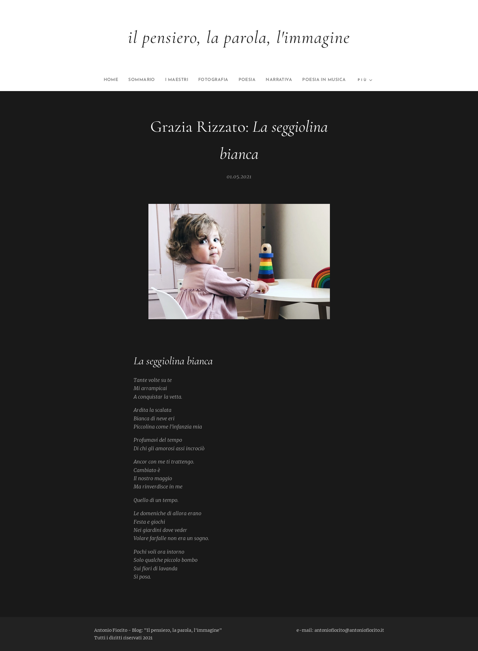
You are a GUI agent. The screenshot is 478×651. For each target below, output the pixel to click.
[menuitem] (129, 80)
